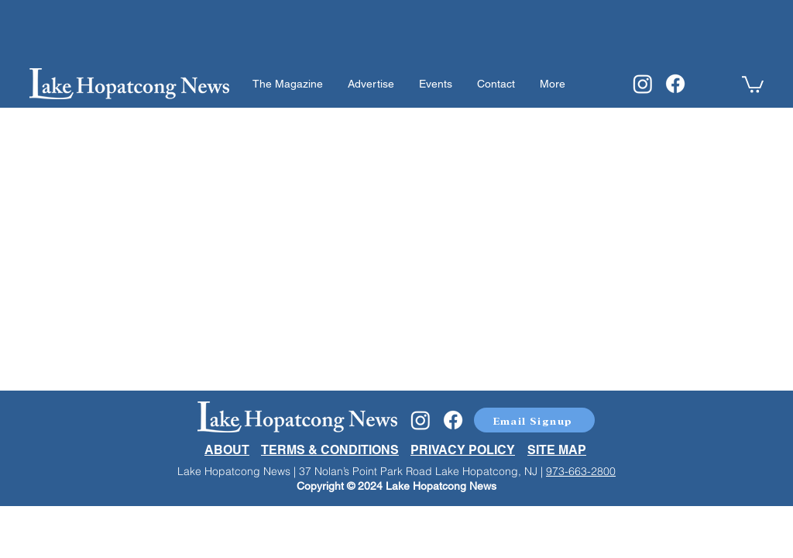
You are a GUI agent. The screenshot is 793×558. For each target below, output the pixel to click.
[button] (753, 83)
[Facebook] (675, 83)
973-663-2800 (581, 471)
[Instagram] (642, 83)
